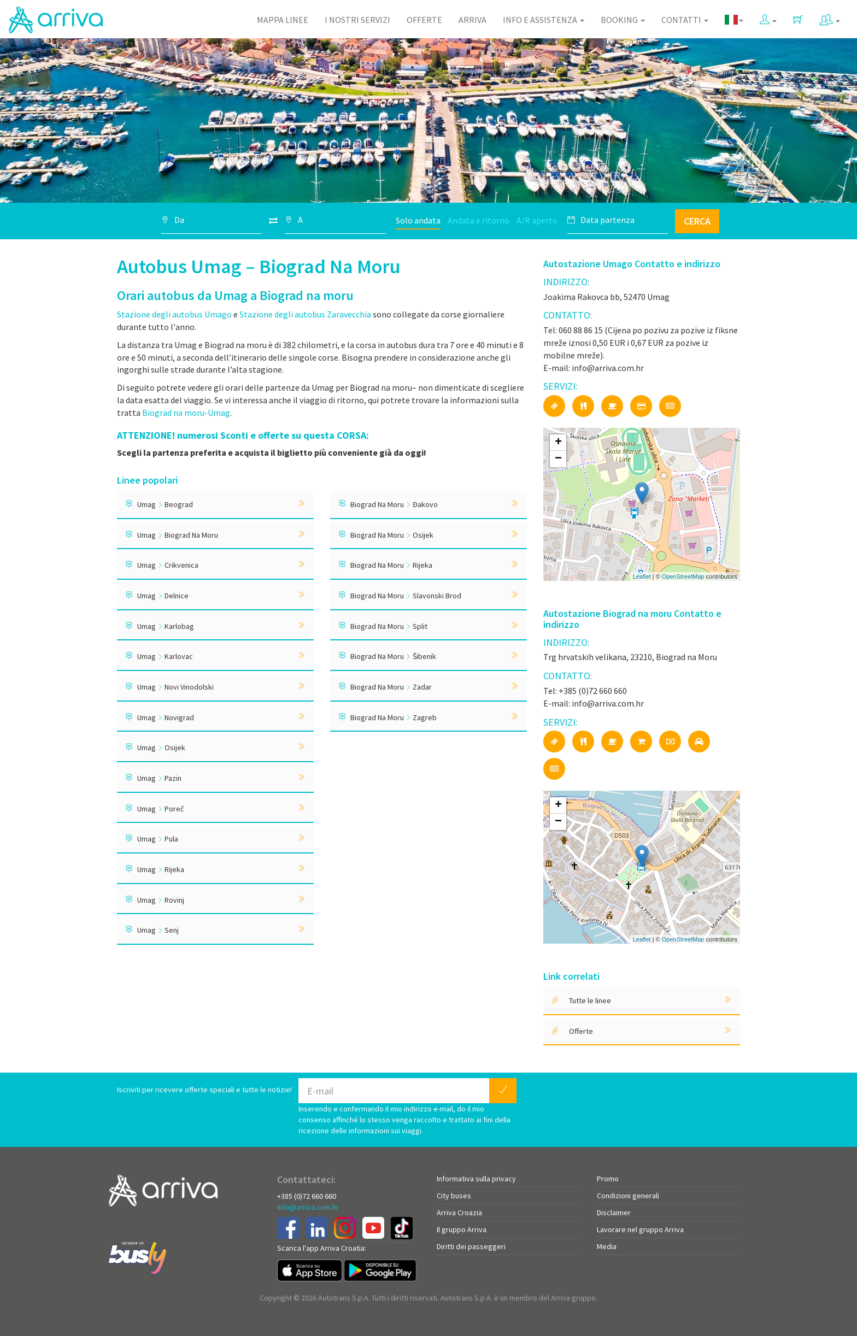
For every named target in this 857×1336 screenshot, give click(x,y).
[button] (768, 17)
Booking (623, 19)
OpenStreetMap (683, 576)
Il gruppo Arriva (461, 1229)
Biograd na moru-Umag (186, 412)
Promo (608, 1179)
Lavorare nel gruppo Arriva (640, 1229)
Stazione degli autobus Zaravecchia (305, 314)
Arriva (472, 19)
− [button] (558, 459)
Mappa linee (282, 19)
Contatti (684, 19)
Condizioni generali (628, 1195)
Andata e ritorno (478, 220)
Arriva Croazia (459, 1212)
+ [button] (558, 442)
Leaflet (642, 576)
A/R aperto (536, 220)
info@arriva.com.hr (308, 1207)
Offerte (424, 19)
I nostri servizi (357, 19)
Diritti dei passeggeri (471, 1246)
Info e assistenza (543, 19)
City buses (454, 1195)
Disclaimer (614, 1212)
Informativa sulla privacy (476, 1179)
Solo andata (418, 220)
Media (607, 1246)
